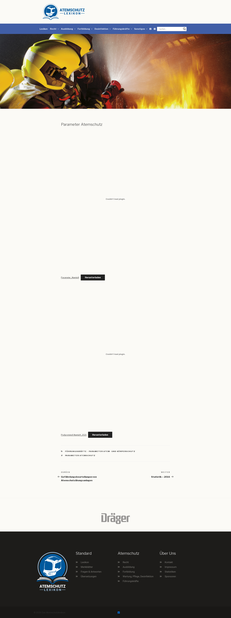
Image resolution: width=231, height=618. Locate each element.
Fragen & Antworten (91, 571)
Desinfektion (103, 29)
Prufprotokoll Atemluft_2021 (73, 435)
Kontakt (169, 562)
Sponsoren (170, 576)
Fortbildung (85, 29)
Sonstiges (141, 29)
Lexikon (44, 29)
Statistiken (170, 571)
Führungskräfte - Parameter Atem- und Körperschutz (100, 451)
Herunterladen (93, 277)
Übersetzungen (88, 576)
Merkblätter (87, 567)
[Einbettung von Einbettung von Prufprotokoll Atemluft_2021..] (115, 354)
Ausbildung (68, 29)
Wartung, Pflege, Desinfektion (138, 576)
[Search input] (170, 29)
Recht (54, 29)
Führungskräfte (122, 29)
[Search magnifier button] (184, 29)
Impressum (171, 567)
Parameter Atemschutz (80, 455)
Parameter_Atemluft (70, 277)
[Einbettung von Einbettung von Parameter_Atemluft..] (115, 199)
